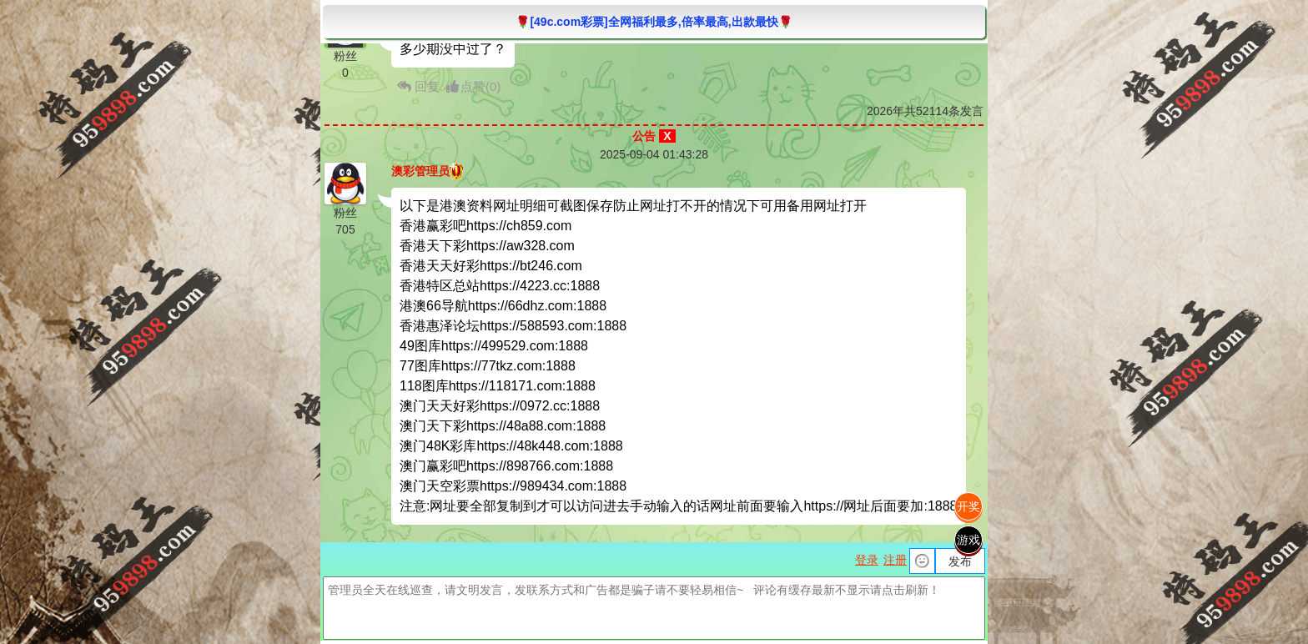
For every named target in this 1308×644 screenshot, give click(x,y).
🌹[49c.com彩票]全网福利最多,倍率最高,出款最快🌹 (654, 21)
